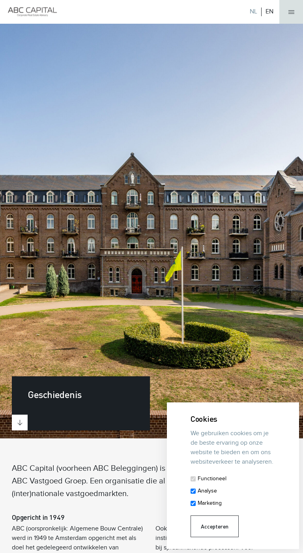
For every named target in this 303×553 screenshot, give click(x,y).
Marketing (210, 503)
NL (253, 11)
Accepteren (214, 526)
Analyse (207, 491)
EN (269, 11)
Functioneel (212, 479)
